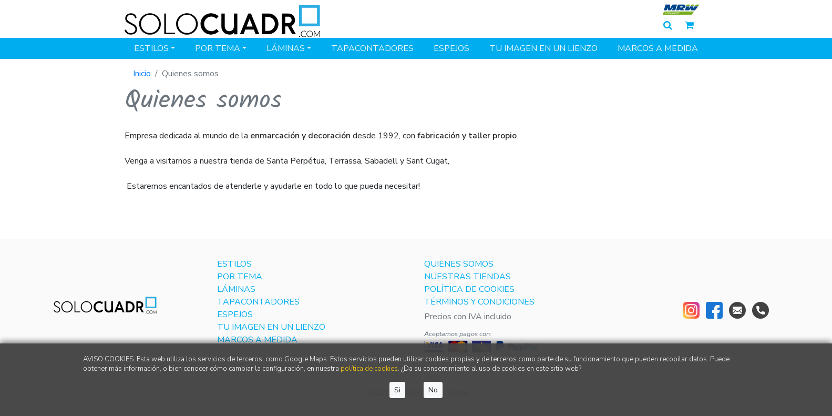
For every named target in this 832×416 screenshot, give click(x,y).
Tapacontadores (372, 48)
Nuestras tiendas (467, 276)
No (433, 390)
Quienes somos (459, 264)
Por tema (217, 48)
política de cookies (369, 368)
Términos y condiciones (479, 302)
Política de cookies (469, 289)
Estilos (151, 48)
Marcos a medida (658, 48)
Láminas (285, 48)
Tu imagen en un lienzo (543, 48)
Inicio (142, 73)
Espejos (451, 48)
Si (397, 390)
